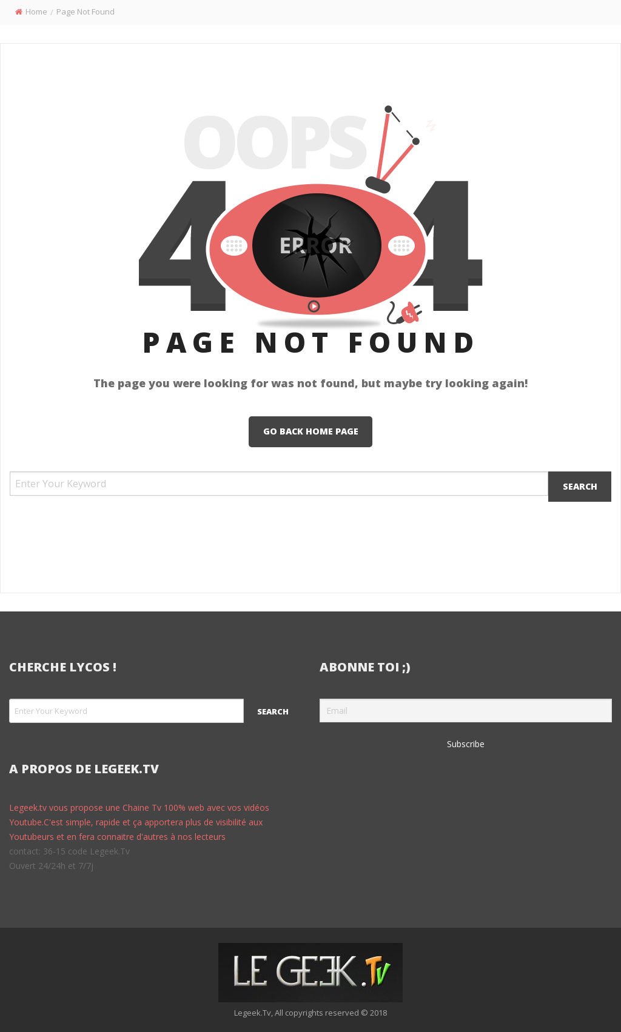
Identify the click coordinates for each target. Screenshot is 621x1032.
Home (36, 11)
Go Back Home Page (310, 431)
